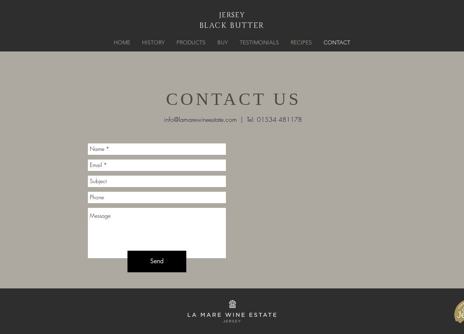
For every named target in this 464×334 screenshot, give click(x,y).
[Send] (156, 261)
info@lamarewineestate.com (200, 119)
